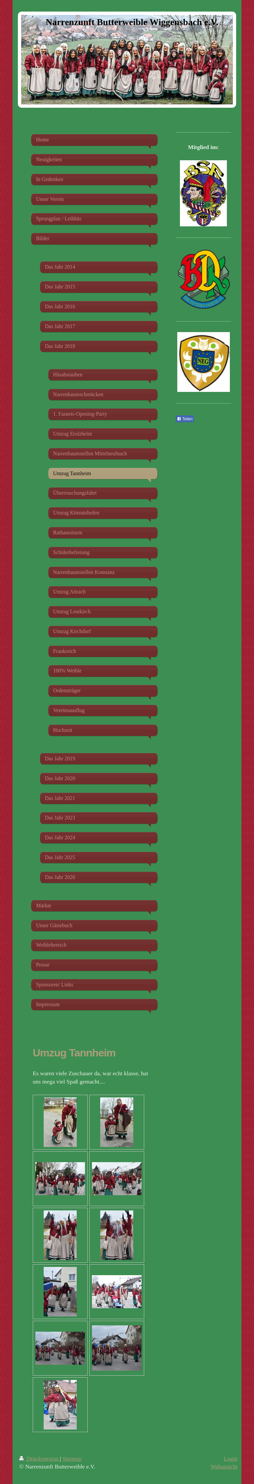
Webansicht (224, 1466)
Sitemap (72, 1458)
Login (230, 1458)
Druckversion (39, 1458)
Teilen (184, 419)
